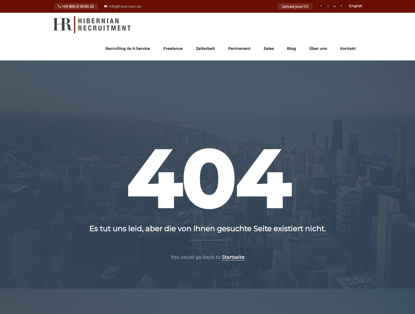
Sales (269, 48)
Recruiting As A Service (127, 48)
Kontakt (348, 48)
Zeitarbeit (205, 48)
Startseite (233, 257)
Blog (291, 48)
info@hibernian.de (125, 6)
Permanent (239, 48)
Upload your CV (295, 6)
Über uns (318, 48)
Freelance (173, 48)
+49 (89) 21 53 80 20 (76, 6)
